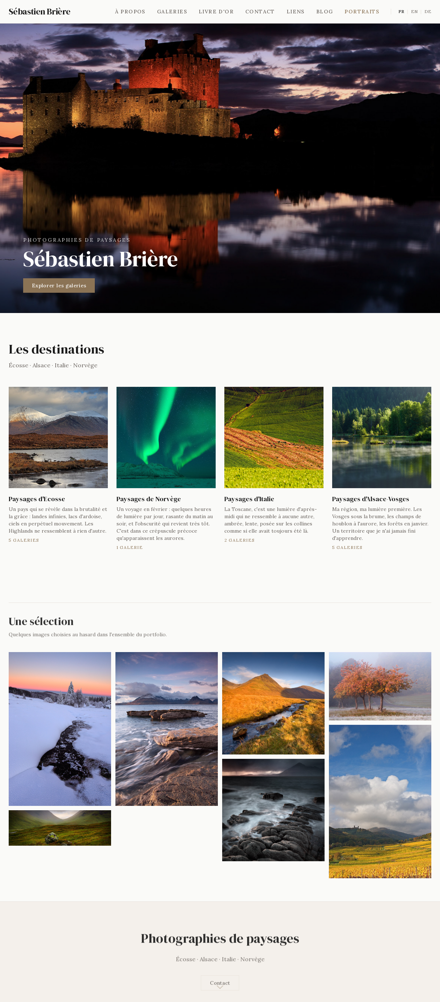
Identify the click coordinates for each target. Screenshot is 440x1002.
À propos (130, 11)
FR (401, 11)
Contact (260, 11)
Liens (296, 11)
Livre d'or (216, 11)
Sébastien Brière (39, 11)
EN (414, 11)
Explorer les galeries (59, 285)
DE (427, 11)
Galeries (172, 11)
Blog (324, 11)
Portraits (361, 11)
